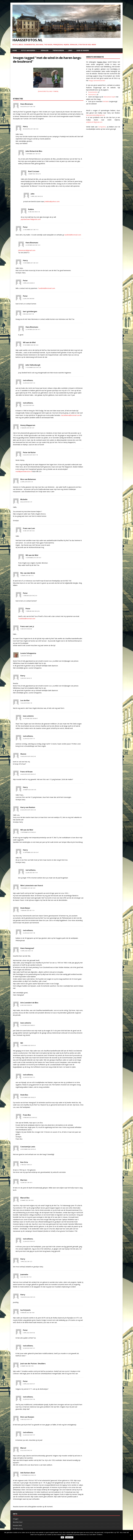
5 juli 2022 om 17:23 (25, 1277)
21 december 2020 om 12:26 (33, 367)
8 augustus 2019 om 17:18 (30, 455)
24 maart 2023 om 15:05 (29, 789)
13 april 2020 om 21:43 (26, 951)
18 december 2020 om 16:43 (30, 345)
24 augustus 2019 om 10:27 (28, 774)
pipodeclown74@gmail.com (31, 219)
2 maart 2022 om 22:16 (34, 174)
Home (14, 50)
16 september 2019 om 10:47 (31, 852)
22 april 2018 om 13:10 (26, 482)
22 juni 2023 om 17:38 (29, 933)
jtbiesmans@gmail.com (26, 250)
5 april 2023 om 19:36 (29, 1332)
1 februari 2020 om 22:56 (33, 611)
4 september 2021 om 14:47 (33, 153)
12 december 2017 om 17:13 (30, 229)
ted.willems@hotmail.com (70, 415)
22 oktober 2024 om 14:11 (33, 329)
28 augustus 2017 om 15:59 (30, 129)
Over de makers (82, 50)
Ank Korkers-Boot (27, 1473)
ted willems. (28, 403)
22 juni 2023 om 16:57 (29, 1241)
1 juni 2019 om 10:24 (26, 655)
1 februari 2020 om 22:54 (30, 595)
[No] (130, 1535)
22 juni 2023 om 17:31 (29, 738)
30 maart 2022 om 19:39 (26, 1200)
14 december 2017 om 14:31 (30, 263)
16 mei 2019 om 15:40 (28, 531)
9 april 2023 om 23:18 (37, 196)
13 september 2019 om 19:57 (33, 557)
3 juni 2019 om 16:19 (26, 678)
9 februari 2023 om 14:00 (27, 1312)
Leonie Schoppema (28, 653)
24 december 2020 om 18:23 (28, 1149)
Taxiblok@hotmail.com (46, 288)
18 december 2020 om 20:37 (28, 1097)
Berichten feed (17, 1522)
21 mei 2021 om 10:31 (26, 1164)
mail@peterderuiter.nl (24, 471)
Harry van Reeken (27, 807)
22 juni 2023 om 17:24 (29, 383)
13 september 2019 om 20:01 (28, 832)
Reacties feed (17, 1525)
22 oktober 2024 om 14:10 (33, 245)
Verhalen (44, 50)
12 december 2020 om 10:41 (28, 1045)
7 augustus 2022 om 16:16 (27, 1297)
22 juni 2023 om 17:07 (29, 1435)
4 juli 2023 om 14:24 (28, 405)
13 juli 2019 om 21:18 (26, 703)
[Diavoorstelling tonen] (48, 91)
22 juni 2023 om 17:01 (29, 1348)
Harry (25, 126)
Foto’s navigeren (28, 50)
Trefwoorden (58, 50)
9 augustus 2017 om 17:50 (27, 106)
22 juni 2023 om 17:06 (29, 1399)
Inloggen (15, 1519)
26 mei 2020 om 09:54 (26, 1005)
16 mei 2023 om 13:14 (26, 1419)
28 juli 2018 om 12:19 (26, 502)
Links (70, 50)
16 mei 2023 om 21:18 (34, 212)
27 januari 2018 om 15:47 (27, 428)
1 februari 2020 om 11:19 (27, 910)
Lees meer (69, 1537)
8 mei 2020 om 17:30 (28, 314)
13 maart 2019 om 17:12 (26, 575)
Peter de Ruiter (29, 452)
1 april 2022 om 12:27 (26, 1261)
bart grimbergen (30, 311)
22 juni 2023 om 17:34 (32, 872)
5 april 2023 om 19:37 (29, 1384)
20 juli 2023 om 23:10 (26, 1450)
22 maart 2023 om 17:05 (26, 1366)
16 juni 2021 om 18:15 (26, 1182)
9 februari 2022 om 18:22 (30, 1117)
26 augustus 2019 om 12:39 (28, 810)
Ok (62, 1537)
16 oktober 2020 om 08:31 (27, 1025)
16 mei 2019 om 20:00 (26, 629)
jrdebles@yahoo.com (52, 201)
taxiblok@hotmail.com (72, 235)
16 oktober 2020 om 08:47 (30, 718)
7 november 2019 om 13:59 (27, 888)
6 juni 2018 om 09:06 (28, 298)
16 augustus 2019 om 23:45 (28, 756)
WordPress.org (17, 1529)
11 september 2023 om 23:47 (28, 1475)
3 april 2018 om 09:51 (29, 283)
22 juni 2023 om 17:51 (29, 1077)
